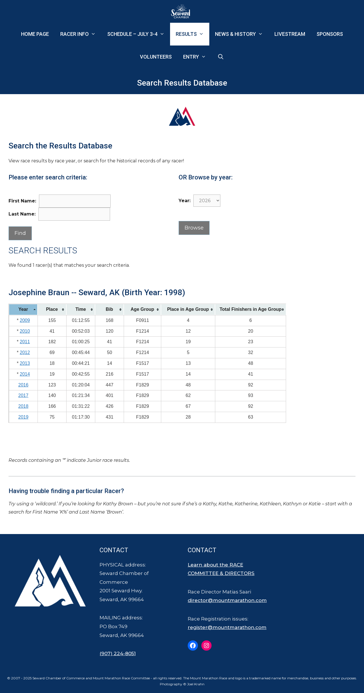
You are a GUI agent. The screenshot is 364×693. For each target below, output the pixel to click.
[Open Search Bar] (221, 56)
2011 (25, 341)
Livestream (289, 34)
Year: (185, 200)
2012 (25, 352)
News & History (241, 34)
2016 (23, 384)
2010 (25, 331)
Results (192, 34)
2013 (25, 363)
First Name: (22, 201)
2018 (23, 406)
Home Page (35, 34)
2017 (23, 395)
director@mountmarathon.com (227, 600)
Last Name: (22, 214)
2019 (23, 417)
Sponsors (330, 34)
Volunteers (156, 57)
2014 (25, 374)
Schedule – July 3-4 (138, 34)
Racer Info (80, 34)
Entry (197, 56)
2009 (25, 320)
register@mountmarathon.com (227, 627)
